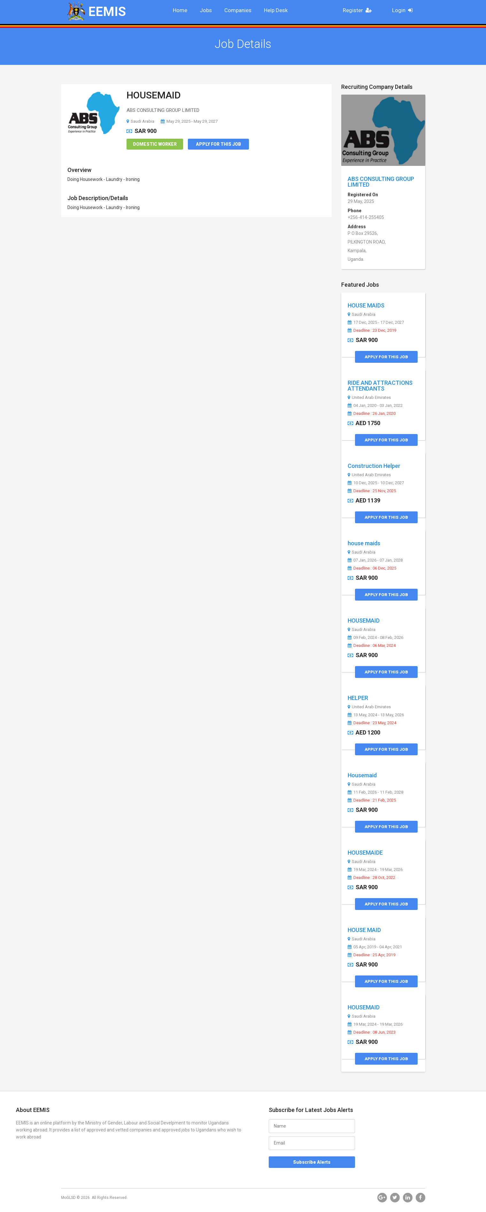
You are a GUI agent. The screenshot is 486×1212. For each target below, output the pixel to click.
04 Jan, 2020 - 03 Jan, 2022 (375, 405)
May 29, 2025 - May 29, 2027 (189, 121)
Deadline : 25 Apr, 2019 (371, 955)
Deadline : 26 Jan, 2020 (372, 413)
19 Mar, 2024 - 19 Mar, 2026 (375, 869)
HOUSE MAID (364, 930)
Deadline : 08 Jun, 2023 (372, 1032)
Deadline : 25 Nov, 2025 (372, 491)
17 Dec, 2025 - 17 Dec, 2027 (376, 322)
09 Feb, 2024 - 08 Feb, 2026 (375, 637)
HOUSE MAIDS (366, 305)
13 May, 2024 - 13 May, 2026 (376, 715)
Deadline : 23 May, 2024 (372, 723)
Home (180, 10)
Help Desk (276, 10)
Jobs (206, 10)
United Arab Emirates (369, 397)
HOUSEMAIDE (365, 852)
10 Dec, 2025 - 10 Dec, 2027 (376, 483)
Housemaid (362, 775)
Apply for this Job (218, 144)
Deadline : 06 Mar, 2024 (372, 645)
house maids (364, 543)
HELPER (358, 698)
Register (359, 10)
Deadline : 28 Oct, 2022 (371, 877)
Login (404, 10)
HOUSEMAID (154, 95)
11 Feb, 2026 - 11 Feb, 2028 (375, 792)
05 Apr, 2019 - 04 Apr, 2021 (375, 947)
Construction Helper (374, 465)
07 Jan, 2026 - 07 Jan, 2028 (375, 560)
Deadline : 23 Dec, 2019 (372, 330)
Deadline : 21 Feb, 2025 (372, 800)
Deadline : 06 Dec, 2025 (372, 568)
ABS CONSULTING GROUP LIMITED (381, 181)
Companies (237, 10)
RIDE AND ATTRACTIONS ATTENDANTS (380, 385)
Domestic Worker (155, 144)
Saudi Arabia (140, 121)
